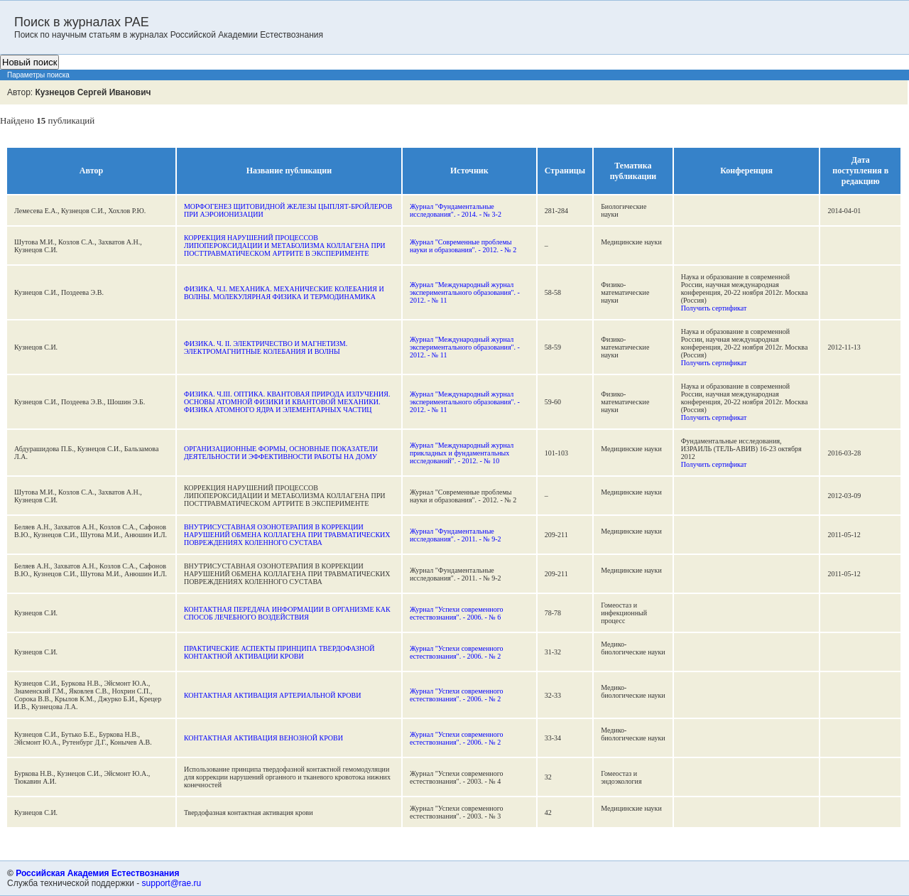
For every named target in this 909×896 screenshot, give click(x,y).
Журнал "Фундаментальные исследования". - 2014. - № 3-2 (455, 210)
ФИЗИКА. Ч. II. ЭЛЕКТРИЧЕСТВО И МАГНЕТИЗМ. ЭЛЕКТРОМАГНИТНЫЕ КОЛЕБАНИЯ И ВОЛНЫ (265, 347)
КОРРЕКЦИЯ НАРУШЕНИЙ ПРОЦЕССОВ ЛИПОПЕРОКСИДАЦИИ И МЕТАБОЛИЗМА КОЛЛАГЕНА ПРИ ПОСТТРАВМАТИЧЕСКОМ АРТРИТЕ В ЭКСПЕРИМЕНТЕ (285, 245)
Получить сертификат (714, 308)
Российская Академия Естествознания (97, 873)
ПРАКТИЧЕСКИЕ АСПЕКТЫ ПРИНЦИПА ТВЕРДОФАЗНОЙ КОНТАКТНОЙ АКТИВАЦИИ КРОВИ (279, 652)
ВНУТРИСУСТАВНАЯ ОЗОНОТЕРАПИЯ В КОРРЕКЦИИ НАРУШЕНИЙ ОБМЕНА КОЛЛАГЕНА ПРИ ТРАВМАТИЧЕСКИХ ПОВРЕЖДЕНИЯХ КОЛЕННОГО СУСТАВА (287, 534)
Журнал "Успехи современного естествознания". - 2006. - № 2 (457, 652)
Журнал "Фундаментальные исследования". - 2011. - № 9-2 (455, 535)
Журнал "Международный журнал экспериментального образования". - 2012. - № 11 (465, 292)
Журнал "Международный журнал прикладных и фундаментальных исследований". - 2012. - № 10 (461, 453)
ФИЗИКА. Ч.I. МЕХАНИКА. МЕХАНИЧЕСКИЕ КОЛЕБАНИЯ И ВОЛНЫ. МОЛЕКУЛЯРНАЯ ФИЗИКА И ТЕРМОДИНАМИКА (284, 293)
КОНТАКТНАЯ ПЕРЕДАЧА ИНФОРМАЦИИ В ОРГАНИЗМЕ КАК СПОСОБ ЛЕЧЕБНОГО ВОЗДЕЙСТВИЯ (287, 613)
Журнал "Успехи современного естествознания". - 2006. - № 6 (457, 613)
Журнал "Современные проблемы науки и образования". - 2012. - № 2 (463, 246)
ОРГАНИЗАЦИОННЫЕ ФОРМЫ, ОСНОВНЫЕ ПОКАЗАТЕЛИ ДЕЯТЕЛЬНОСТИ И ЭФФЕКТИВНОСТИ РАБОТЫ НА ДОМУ (281, 452)
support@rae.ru (172, 883)
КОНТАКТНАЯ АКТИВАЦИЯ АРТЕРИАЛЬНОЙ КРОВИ (272, 695)
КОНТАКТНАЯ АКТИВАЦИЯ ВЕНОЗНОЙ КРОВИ (263, 738)
